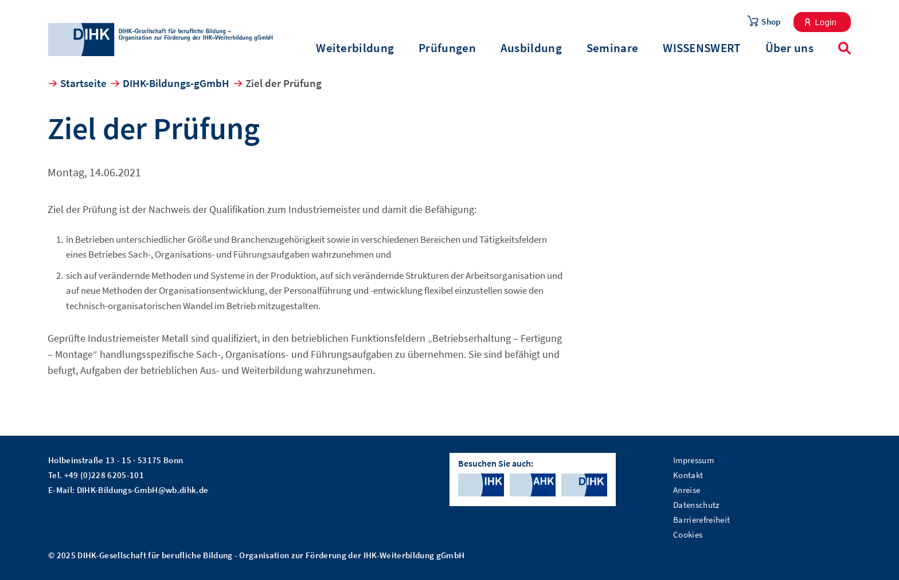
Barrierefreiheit (701, 519)
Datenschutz (696, 504)
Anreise (686, 489)
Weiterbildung (355, 48)
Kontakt (688, 474)
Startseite (83, 83)
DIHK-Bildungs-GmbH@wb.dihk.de (143, 489)
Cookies (687, 534)
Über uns (789, 48)
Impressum (693, 460)
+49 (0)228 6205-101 (104, 474)
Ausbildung (531, 48)
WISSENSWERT (701, 48)
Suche (844, 48)
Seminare (612, 48)
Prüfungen (447, 48)
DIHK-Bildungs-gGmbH (176, 83)
